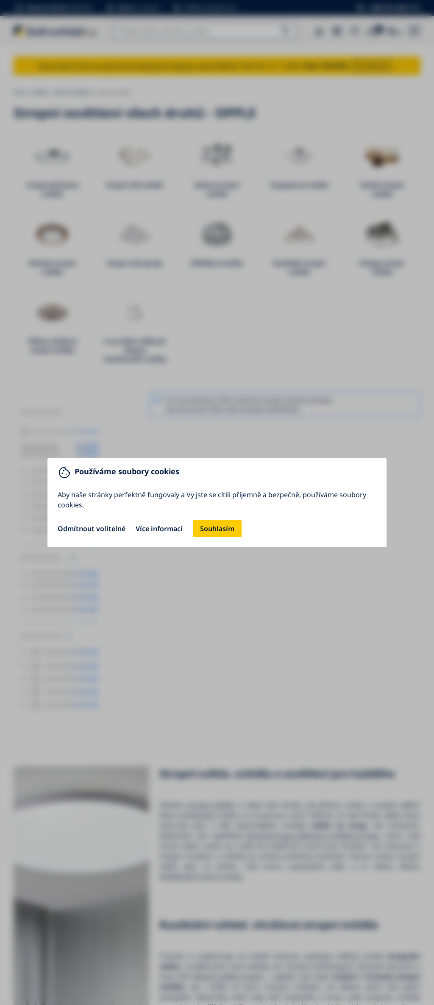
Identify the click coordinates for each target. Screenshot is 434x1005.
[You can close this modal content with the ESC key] (217, 502)
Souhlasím (217, 528)
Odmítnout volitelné (91, 528)
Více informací (159, 528)
